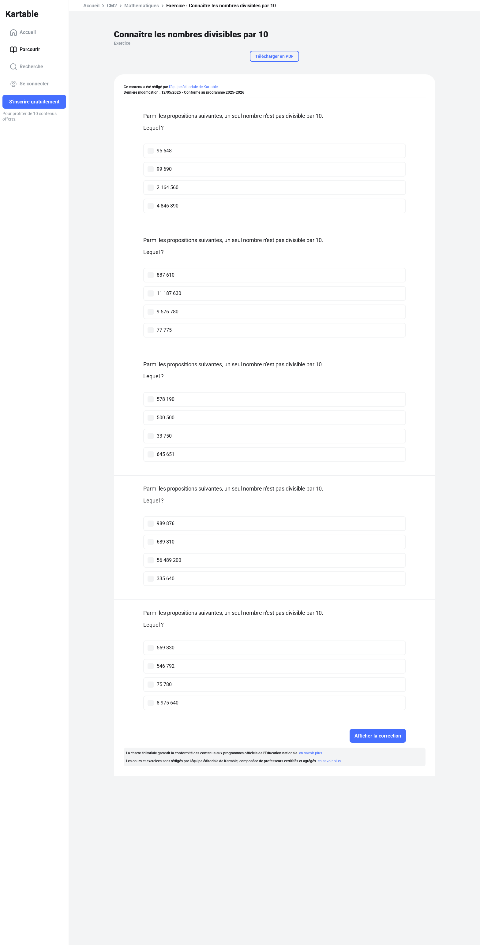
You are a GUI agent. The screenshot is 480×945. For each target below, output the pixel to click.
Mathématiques (141, 6)
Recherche (26, 66)
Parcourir (25, 49)
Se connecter (29, 84)
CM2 (112, 6)
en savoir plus (310, 753)
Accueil (23, 32)
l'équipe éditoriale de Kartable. (194, 87)
